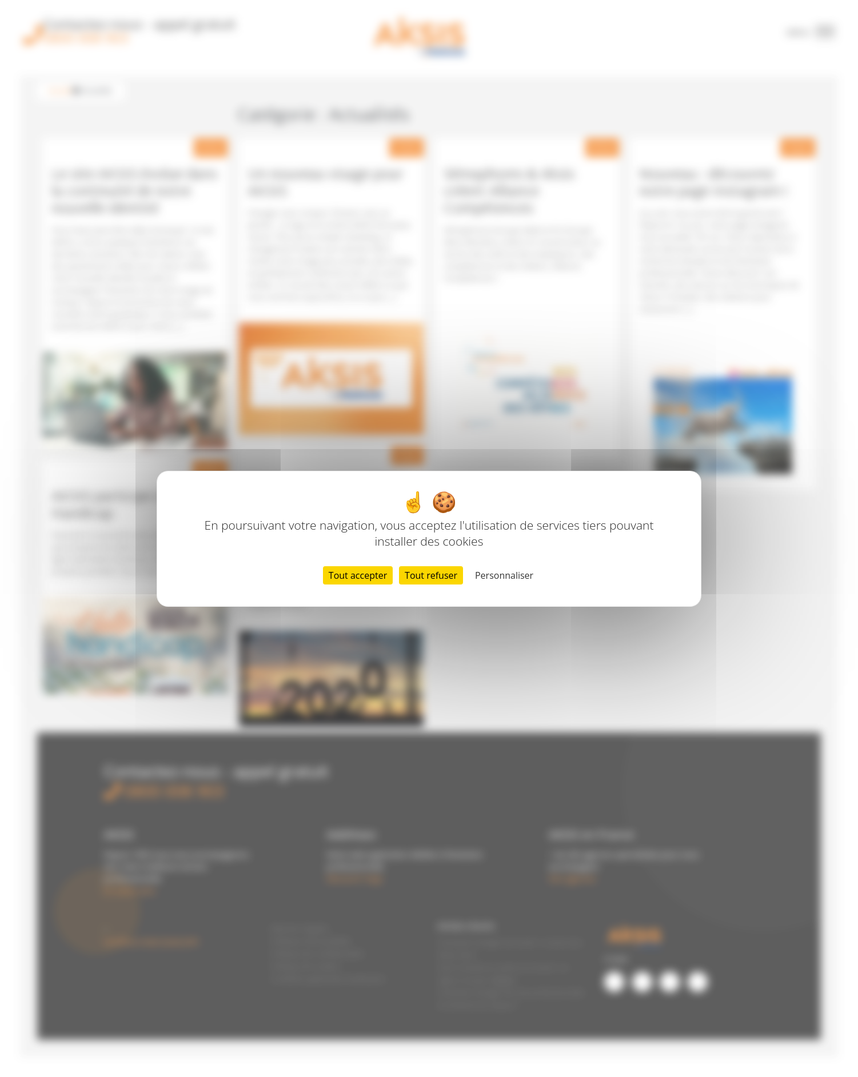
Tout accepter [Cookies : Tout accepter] (358, 575)
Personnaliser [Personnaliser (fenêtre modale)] (504, 575)
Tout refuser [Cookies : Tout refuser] (431, 575)
